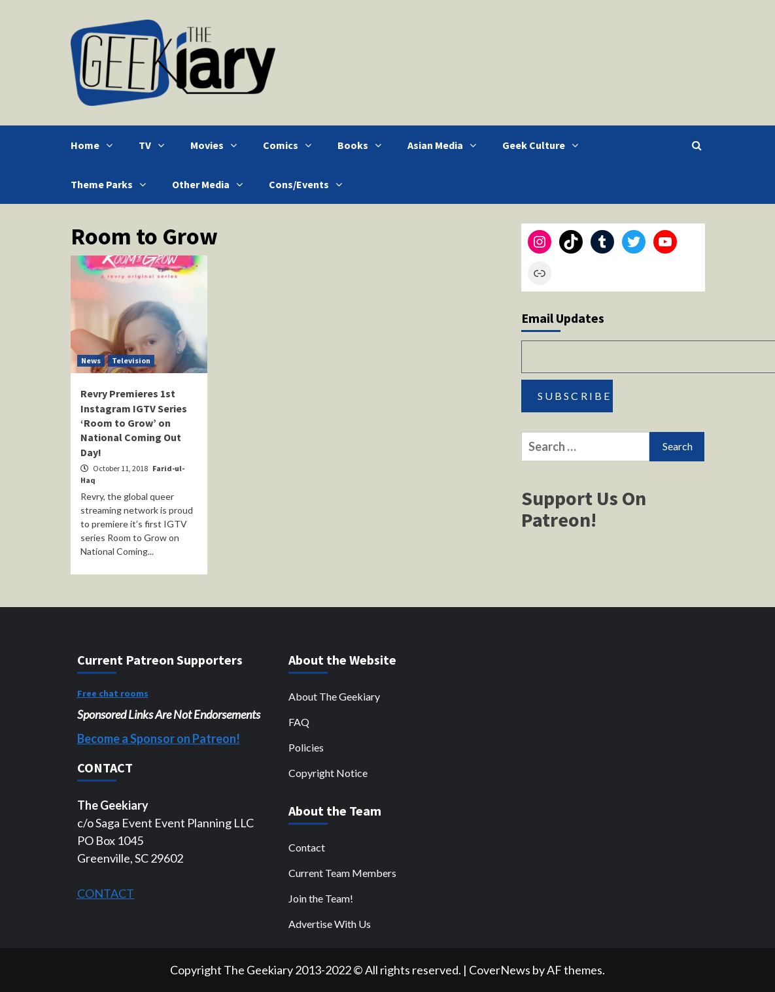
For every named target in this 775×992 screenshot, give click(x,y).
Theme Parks (111, 184)
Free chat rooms (112, 693)
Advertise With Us (329, 924)
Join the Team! (320, 898)
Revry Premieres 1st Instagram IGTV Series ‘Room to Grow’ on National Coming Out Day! (133, 423)
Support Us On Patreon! (583, 509)
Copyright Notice (328, 773)
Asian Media (445, 145)
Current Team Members (342, 873)
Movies (216, 145)
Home (95, 145)
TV (155, 145)
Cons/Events (309, 184)
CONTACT (105, 893)
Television (131, 360)
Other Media (210, 184)
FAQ (298, 722)
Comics (290, 145)
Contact (306, 847)
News (91, 360)
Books (362, 145)
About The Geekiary (334, 696)
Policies (306, 747)
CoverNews (499, 970)
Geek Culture (543, 145)
